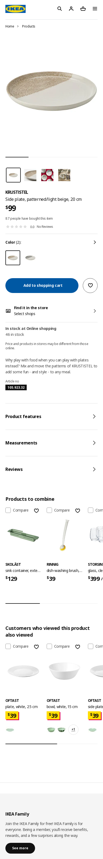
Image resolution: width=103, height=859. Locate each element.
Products (28, 26)
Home (9, 26)
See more (20, 848)
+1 (73, 729)
